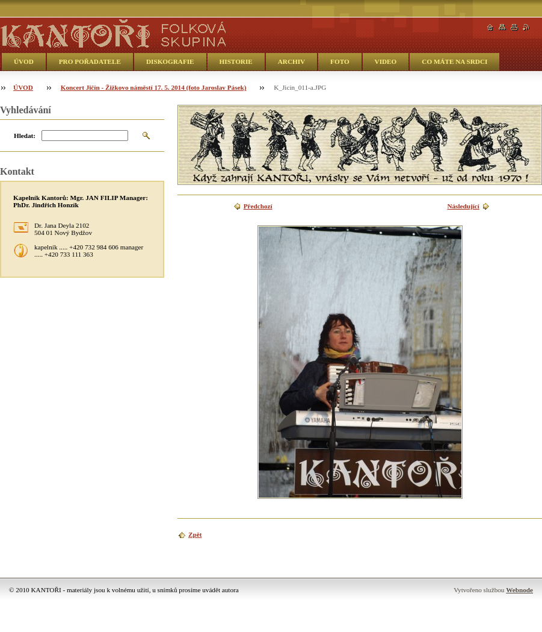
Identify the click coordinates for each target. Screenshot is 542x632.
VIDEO (386, 61)
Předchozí (258, 206)
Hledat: (24, 135)
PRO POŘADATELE (90, 61)
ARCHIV (291, 61)
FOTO (340, 61)
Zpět (195, 534)
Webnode (519, 589)
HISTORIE (236, 61)
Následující (463, 206)
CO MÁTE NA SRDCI (454, 61)
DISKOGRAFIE (170, 61)
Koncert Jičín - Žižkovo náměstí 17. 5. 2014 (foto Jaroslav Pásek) (154, 87)
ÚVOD (24, 61)
